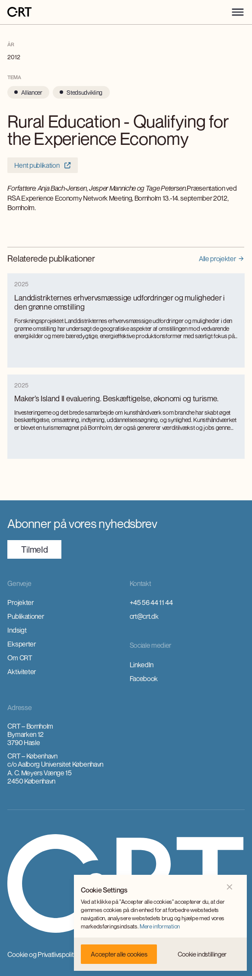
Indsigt (16, 630)
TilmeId (34, 549)
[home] (19, 12)
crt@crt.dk (144, 616)
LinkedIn (141, 664)
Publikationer (25, 616)
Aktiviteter (21, 671)
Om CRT (19, 657)
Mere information (160, 926)
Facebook (144, 678)
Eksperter (21, 644)
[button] (238, 12)
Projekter (20, 602)
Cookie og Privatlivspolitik (42, 954)
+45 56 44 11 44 (151, 602)
